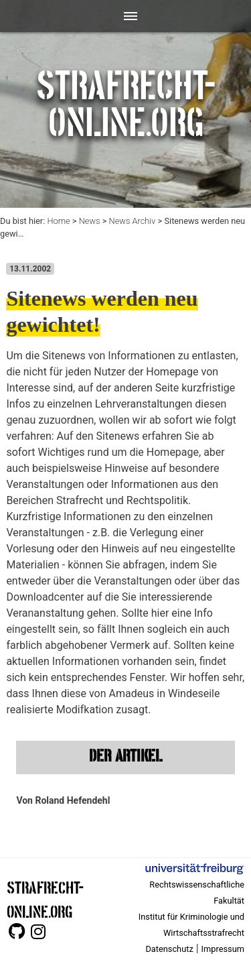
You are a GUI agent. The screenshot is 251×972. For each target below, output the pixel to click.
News (89, 221)
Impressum (222, 949)
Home (58, 221)
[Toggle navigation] (125, 16)
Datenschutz (169, 949)
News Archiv (132, 221)
